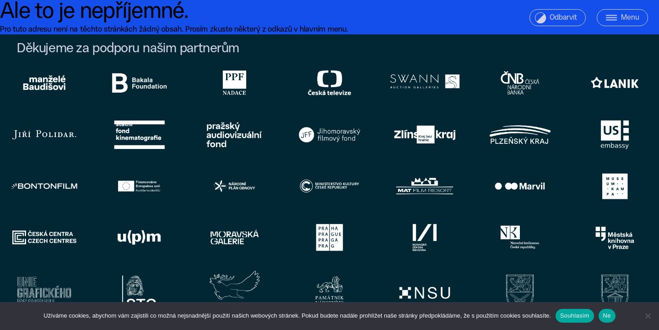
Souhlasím (574, 315)
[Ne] (647, 315)
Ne (607, 315)
